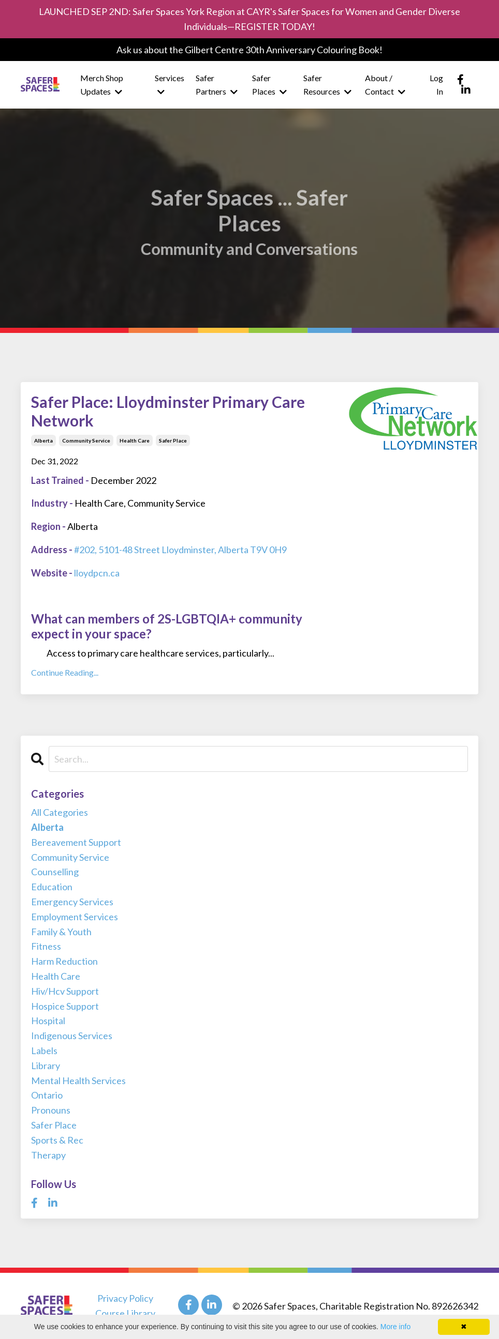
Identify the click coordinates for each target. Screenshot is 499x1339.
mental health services (78, 1080)
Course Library (125, 1313)
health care (135, 440)
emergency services (72, 901)
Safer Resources (327, 84)
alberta (43, 440)
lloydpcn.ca (97, 573)
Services (169, 84)
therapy (48, 1155)
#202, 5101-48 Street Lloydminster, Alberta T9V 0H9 (180, 549)
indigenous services (71, 1035)
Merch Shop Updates (101, 84)
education (51, 886)
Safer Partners (217, 84)
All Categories (59, 812)
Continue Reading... (64, 672)
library (45, 1065)
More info (395, 1326)
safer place (173, 440)
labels (44, 1050)
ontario (47, 1095)
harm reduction (64, 961)
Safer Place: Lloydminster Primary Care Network (168, 411)
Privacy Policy (125, 1298)
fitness (46, 946)
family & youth (61, 931)
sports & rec (57, 1140)
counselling (55, 871)
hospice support (65, 1006)
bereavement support (76, 842)
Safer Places (269, 84)
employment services (74, 916)
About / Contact (385, 84)
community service (86, 440)
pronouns (50, 1110)
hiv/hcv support (65, 991)
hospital (48, 1020)
